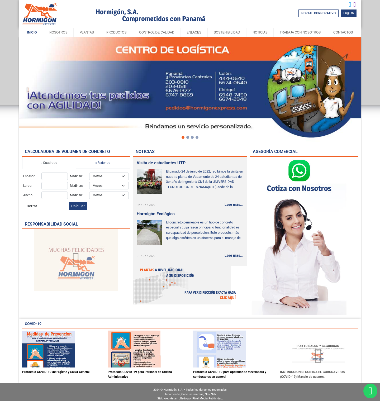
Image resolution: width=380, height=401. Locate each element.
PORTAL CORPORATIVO (318, 13)
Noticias (260, 32)
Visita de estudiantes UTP (161, 162)
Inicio (32, 32)
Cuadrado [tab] (49, 163)
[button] (27, 89)
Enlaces (194, 32)
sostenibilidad (227, 32)
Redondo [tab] (103, 163)
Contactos (343, 32)
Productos (116, 32)
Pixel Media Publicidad (207, 398)
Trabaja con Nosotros (300, 32)
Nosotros (58, 32)
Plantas (87, 32)
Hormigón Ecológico (156, 213)
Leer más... (234, 204)
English (348, 13)
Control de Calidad (156, 32)
